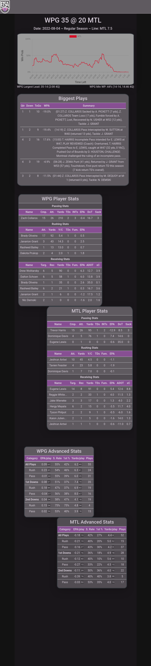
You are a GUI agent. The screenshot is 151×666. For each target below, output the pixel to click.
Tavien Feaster (58, 365)
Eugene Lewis (58, 342)
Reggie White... (58, 394)
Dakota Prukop (29, 253)
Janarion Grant (29, 241)
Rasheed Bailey (29, 247)
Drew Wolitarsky (29, 270)
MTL (76, 311)
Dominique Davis (58, 336)
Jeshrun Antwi (58, 359)
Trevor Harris (58, 330)
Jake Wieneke (58, 400)
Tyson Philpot (58, 412)
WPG (47, 199)
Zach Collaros (29, 218)
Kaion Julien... (57, 418)
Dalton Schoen (29, 276)
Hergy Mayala (58, 406)
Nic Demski (29, 300)
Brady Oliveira (29, 235)
